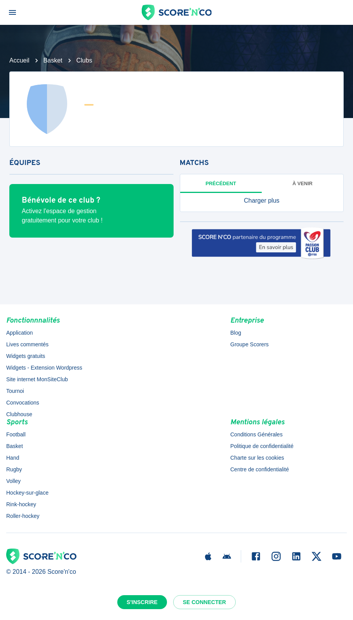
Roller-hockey (23, 516)
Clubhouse (19, 414)
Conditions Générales (256, 434)
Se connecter (204, 602)
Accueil (19, 60)
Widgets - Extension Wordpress (44, 368)
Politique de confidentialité (262, 446)
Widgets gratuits (25, 356)
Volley (13, 481)
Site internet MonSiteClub (37, 379)
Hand (12, 458)
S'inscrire (142, 602)
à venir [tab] (302, 183)
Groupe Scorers (249, 344)
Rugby (14, 469)
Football (16, 434)
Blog (235, 333)
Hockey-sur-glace (27, 493)
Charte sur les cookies (257, 458)
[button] (262, 200)
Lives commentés (27, 344)
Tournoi (15, 391)
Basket (53, 60)
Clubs (84, 60)
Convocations (22, 402)
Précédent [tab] (220, 183)
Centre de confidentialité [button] (259, 469)
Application (19, 333)
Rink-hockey (21, 504)
